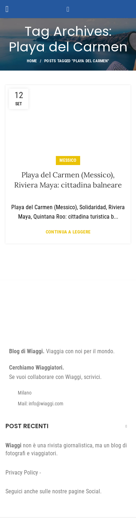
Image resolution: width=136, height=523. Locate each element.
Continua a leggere (68, 231)
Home (32, 61)
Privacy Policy (21, 472)
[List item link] (68, 404)
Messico (67, 160)
